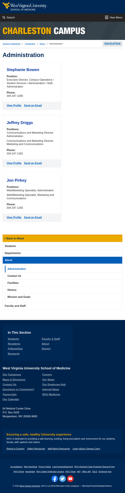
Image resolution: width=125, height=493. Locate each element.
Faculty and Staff (15, 305)
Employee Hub (105, 472)
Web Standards (30, 467)
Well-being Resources (59, 448)
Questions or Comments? (19, 389)
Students (10, 246)
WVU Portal (19, 472)
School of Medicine (12, 44)
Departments (13, 253)
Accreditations (16, 467)
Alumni (46, 348)
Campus (44, 30)
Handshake (30, 472)
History (11, 290)
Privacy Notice (45, 467)
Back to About (15, 238)
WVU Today (71, 472)
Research (14, 353)
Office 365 (86, 472)
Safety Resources (36, 448)
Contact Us (14, 276)
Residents (14, 343)
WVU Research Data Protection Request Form (94, 467)
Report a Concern (16, 448)
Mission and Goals (18, 297)
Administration (16, 269)
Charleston (30, 44)
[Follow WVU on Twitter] (62, 478)
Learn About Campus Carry (86, 448)
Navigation (112, 43)
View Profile (15, 105)
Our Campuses (12, 374)
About (42, 44)
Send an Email (33, 105)
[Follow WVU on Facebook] (54, 478)
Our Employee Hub (54, 384)
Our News (48, 379)
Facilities (13, 283)
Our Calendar (11, 399)
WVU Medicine (51, 394)
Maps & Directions (14, 379)
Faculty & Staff (51, 339)
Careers (47, 374)
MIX (79, 472)
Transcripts (10, 394)
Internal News (50, 389)
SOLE (94, 472)
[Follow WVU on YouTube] (70, 478)
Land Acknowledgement (62, 467)
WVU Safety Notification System (50, 472)
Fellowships (15, 348)
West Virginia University (30, 486)
